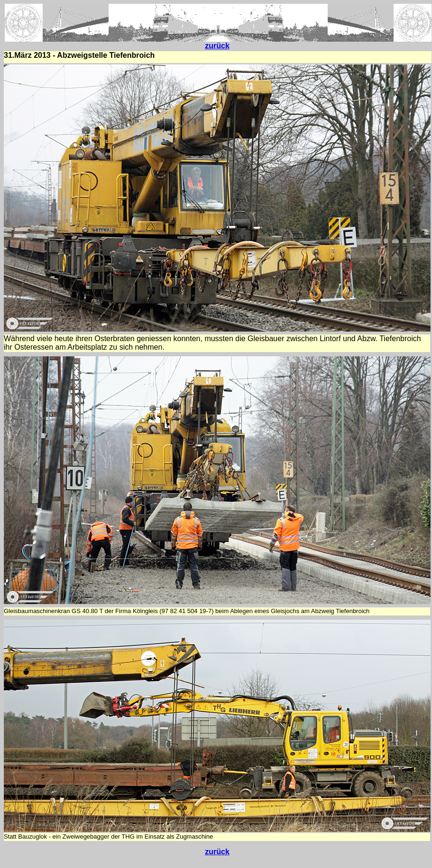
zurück (217, 46)
